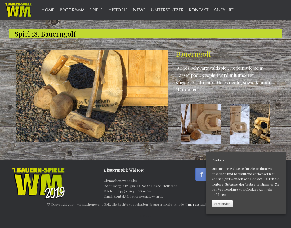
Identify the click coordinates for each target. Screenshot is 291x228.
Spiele (96, 9)
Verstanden (222, 203)
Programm (72, 9)
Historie (117, 9)
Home (47, 9)
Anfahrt (223, 9)
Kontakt (198, 9)
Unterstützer (167, 9)
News (139, 9)
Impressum (195, 204)
